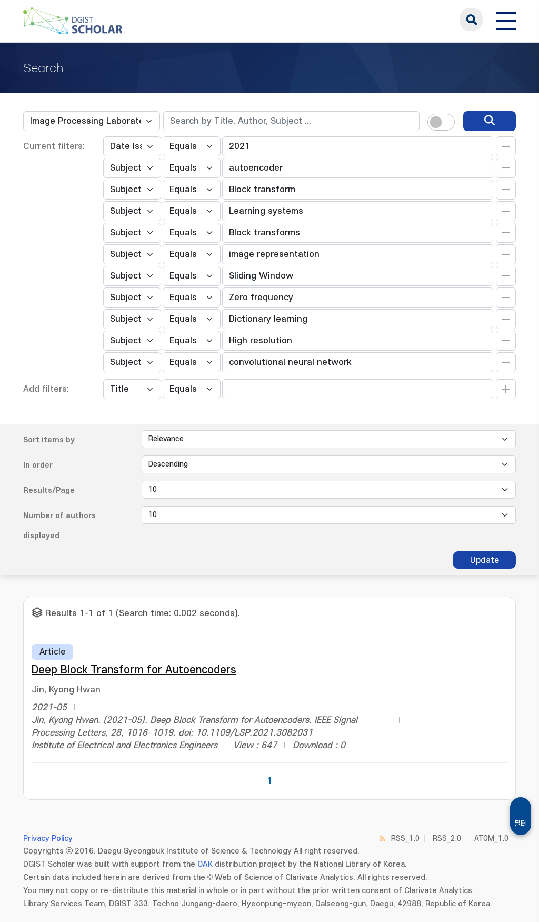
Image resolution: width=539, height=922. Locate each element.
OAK (205, 864)
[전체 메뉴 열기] (506, 19)
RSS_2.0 (447, 838)
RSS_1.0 (405, 838)
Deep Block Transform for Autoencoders (134, 670)
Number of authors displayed (59, 525)
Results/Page (49, 490)
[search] (489, 121)
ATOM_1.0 (491, 838)
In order (38, 465)
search (471, 19)
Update (484, 560)
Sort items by (49, 439)
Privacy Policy (48, 838)
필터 (520, 823)
